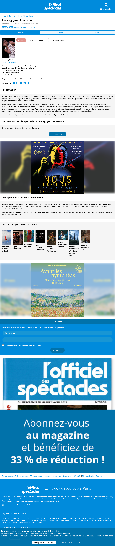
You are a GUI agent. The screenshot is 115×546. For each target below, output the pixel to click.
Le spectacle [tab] (20, 32)
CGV (74, 476)
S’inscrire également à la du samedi (23, 345)
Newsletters (67, 476)
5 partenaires (17, 536)
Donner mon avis (57, 134)
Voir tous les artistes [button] (9, 62)
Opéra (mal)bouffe (17, 248)
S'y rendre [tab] (59, 32)
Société (38, 66)
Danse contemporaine (16, 66)
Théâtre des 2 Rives (13, 68)
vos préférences (55, 536)
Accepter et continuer (44, 542)
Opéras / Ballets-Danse (62, 115)
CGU (78, 476)
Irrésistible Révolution (28, 245)
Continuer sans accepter (71, 542)
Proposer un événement (52, 476)
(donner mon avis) (19, 27)
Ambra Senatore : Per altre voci (51, 249)
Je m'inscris (57, 350)
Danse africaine (30, 66)
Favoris (31, 27)
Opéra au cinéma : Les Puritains (85, 247)
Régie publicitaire (36, 476)
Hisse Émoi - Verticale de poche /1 (6, 249)
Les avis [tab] (96, 32)
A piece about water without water (62, 245)
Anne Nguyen (7, 204)
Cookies (99, 476)
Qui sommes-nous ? (9, 476)
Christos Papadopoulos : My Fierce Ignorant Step (74, 251)
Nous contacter (22, 476)
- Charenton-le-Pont (20, 23)
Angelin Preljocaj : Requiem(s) (40, 247)
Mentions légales (88, 476)
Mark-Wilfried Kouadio (10, 212)
